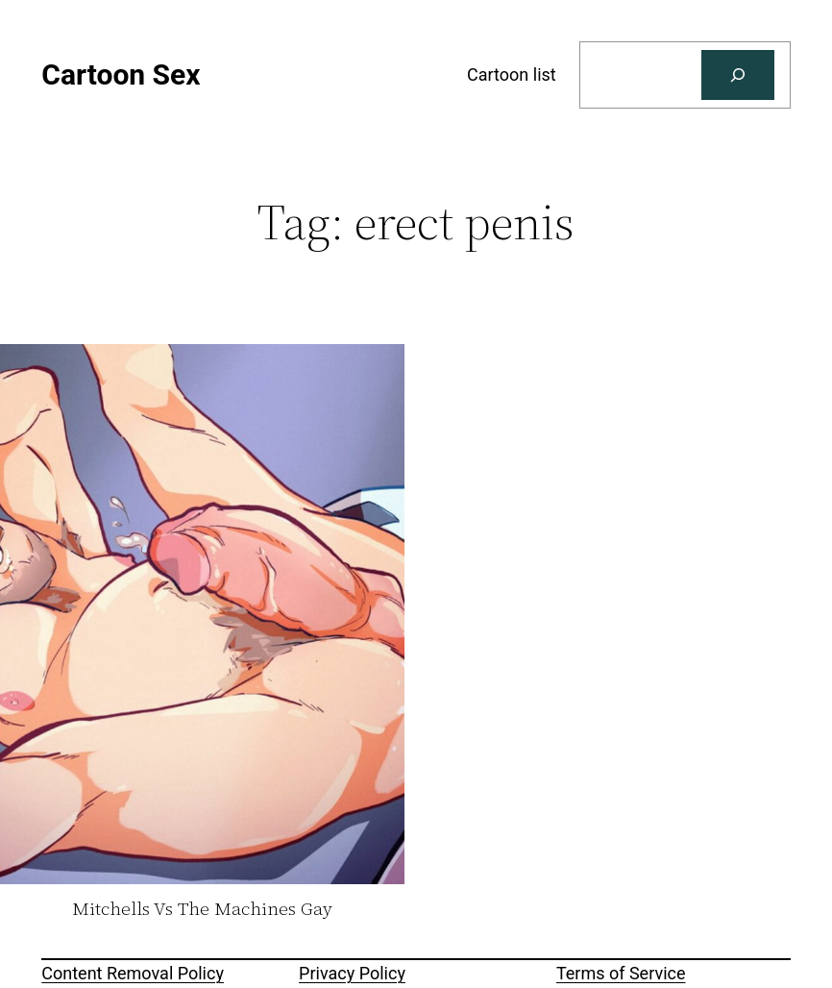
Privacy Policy (352, 973)
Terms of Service (621, 973)
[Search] (737, 75)
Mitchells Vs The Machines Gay (202, 909)
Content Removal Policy (132, 973)
